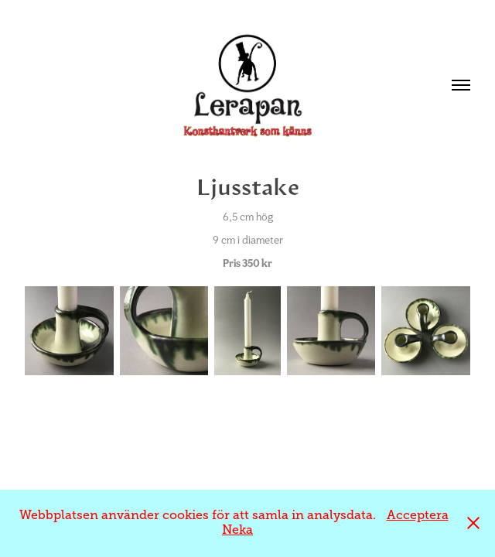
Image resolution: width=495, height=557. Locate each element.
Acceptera (418, 515)
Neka (237, 530)
